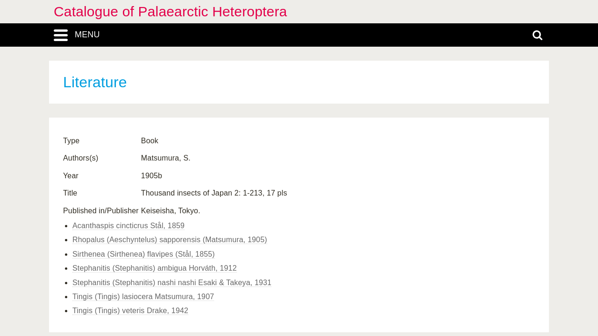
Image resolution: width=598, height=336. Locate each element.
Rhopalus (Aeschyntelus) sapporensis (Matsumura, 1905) (169, 240)
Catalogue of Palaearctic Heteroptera (170, 11)
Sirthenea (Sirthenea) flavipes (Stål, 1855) (143, 254)
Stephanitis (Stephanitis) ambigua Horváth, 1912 (154, 268)
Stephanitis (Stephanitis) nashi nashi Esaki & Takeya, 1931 (171, 283)
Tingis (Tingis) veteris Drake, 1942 (130, 311)
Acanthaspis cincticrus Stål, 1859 (128, 226)
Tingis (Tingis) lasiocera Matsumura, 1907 (143, 297)
